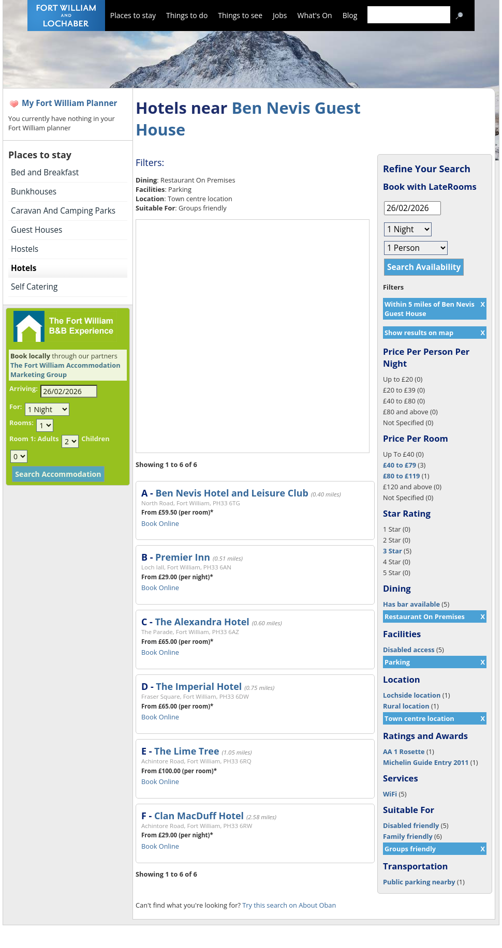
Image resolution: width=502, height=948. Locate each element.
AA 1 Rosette (404, 751)
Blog (350, 15)
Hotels (23, 268)
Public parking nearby (419, 881)
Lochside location (411, 695)
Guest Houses (36, 229)
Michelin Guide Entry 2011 (425, 762)
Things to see (240, 15)
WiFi (390, 794)
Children (95, 438)
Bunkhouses (33, 191)
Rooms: (21, 422)
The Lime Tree (186, 751)
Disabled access (409, 649)
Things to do (187, 15)
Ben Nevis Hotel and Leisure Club (231, 493)
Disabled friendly (411, 825)
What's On (315, 15)
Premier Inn (182, 557)
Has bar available (411, 604)
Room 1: (22, 438)
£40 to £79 (399, 465)
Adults (47, 438)
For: (15, 406)
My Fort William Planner (69, 103)
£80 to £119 (401, 475)
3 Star (392, 550)
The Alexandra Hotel (202, 621)
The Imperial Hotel (199, 686)
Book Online (160, 523)
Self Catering (34, 286)
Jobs (280, 15)
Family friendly (408, 836)
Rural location (406, 706)
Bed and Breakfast (45, 172)
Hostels (24, 249)
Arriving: (23, 388)
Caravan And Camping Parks (63, 210)
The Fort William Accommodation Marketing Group (65, 369)
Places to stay (133, 15)
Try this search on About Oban (289, 905)
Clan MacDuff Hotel (199, 815)
